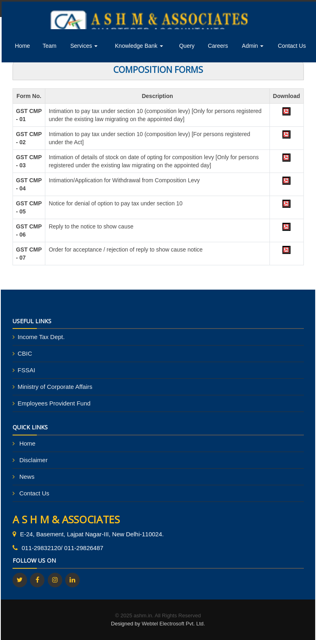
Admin (253, 46)
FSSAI (26, 370)
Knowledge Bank (139, 46)
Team (49, 46)
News (27, 476)
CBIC (25, 353)
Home (22, 46)
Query (187, 46)
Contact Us (292, 46)
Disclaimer (33, 460)
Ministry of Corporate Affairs (55, 386)
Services (84, 46)
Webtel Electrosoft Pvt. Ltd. (173, 624)
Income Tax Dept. (41, 336)
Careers (218, 46)
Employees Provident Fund (54, 403)
